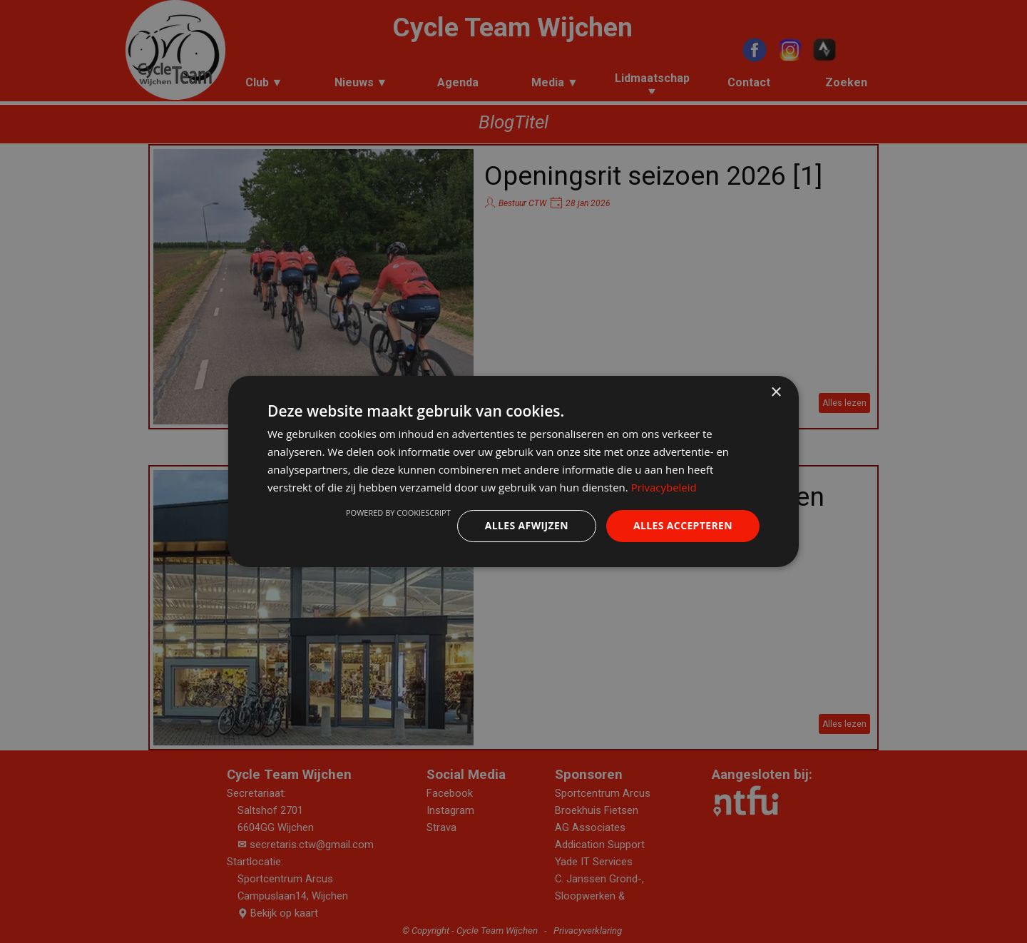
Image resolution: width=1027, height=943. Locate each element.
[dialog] (513, 471)
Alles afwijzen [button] (526, 525)
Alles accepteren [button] (682, 525)
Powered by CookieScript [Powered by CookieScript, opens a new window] (397, 512)
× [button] (775, 392)
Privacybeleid (664, 487)
